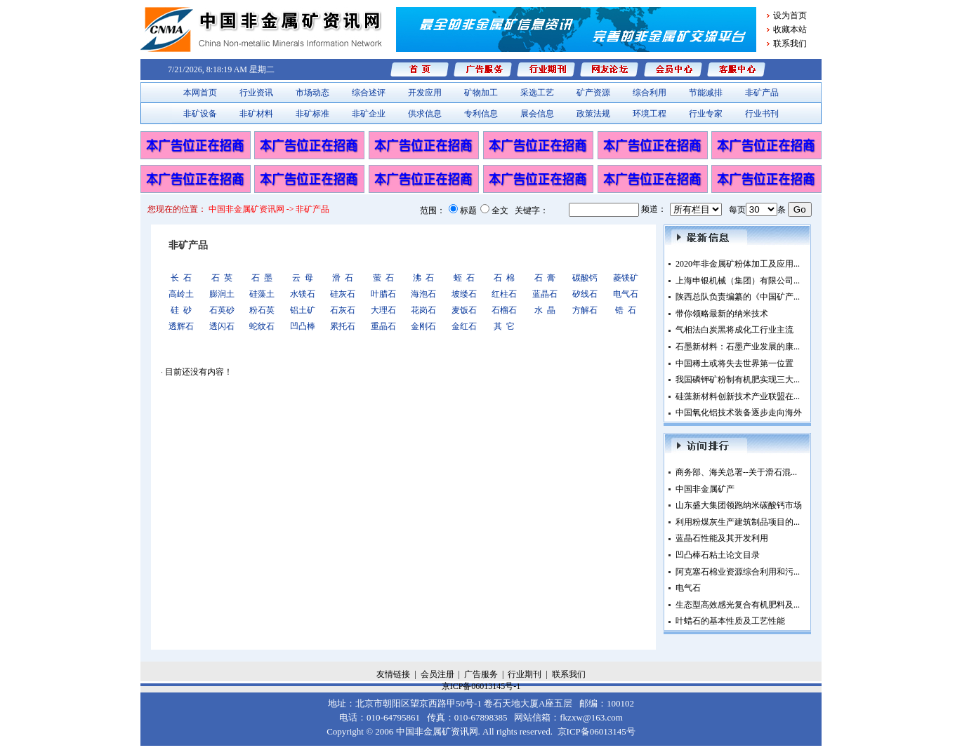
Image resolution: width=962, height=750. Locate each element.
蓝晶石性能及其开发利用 (722, 538)
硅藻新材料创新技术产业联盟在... (738, 396)
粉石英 (262, 310)
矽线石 (585, 294)
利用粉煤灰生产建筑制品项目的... (738, 522)
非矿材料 (256, 114)
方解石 (585, 310)
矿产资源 (593, 93)
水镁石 (302, 294)
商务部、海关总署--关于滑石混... (736, 472)
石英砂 (222, 310)
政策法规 (593, 114)
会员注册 (437, 674)
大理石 (383, 310)
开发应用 (425, 93)
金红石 (464, 326)
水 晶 (544, 310)
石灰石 (342, 310)
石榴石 (504, 310)
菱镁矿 (625, 278)
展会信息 (537, 114)
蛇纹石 (262, 326)
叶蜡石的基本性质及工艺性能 (730, 621)
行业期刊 (524, 674)
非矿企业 (369, 114)
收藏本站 (790, 29)
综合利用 (649, 93)
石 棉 (504, 278)
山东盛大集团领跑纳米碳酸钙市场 (739, 505)
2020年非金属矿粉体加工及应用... (738, 264)
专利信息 (481, 114)
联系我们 (790, 43)
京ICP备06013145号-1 (481, 686)
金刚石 (423, 326)
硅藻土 (262, 294)
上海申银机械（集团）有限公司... (738, 281)
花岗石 (423, 310)
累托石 (342, 326)
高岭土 (181, 294)
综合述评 (369, 93)
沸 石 (423, 278)
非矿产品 (762, 93)
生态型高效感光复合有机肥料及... (738, 605)
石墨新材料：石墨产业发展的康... (738, 346)
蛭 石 (464, 278)
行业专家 (706, 114)
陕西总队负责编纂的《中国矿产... (738, 297)
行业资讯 (256, 93)
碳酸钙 (585, 278)
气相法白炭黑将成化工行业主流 (734, 330)
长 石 (181, 278)
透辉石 (181, 326)
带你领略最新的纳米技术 (722, 314)
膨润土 (222, 294)
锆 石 (625, 310)
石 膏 (544, 278)
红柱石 (504, 294)
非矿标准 (312, 114)
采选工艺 (537, 93)
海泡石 (423, 294)
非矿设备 (200, 114)
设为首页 (790, 15)
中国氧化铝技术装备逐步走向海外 (739, 412)
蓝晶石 (545, 294)
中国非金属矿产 (705, 489)
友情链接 (393, 674)
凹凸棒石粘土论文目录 (718, 555)
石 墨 (261, 278)
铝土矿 (302, 310)
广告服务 (481, 674)
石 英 (221, 278)
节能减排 (706, 93)
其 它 (504, 326)
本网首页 (200, 93)
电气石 (625, 294)
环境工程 (649, 114)
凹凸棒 (302, 326)
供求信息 (425, 114)
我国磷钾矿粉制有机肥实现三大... (738, 379)
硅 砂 (181, 310)
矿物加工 (481, 93)
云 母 (302, 278)
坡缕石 (464, 294)
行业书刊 (762, 114)
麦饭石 (464, 310)
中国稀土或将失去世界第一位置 (734, 363)
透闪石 (222, 326)
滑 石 (342, 278)
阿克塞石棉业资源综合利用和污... (738, 572)
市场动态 (312, 93)
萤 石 (383, 278)
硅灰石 (342, 294)
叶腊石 (383, 294)
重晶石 (383, 326)
